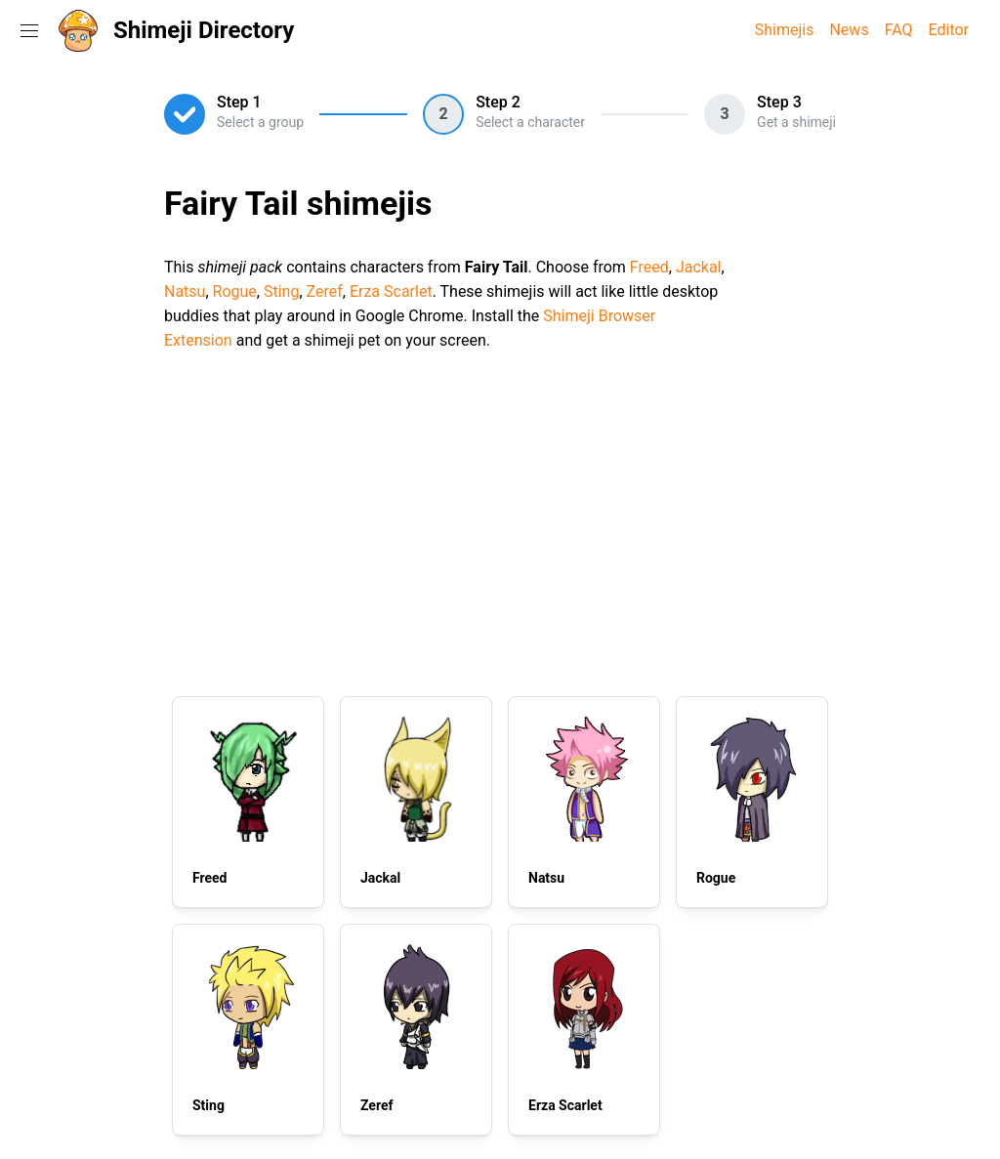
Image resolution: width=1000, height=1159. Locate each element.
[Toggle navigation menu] (29, 30)
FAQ (899, 30)
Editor (949, 30)
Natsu (184, 291)
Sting (281, 291)
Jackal (699, 267)
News (848, 30)
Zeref (325, 291)
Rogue (235, 291)
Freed (649, 267)
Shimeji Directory (203, 30)
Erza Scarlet (391, 291)
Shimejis (784, 30)
